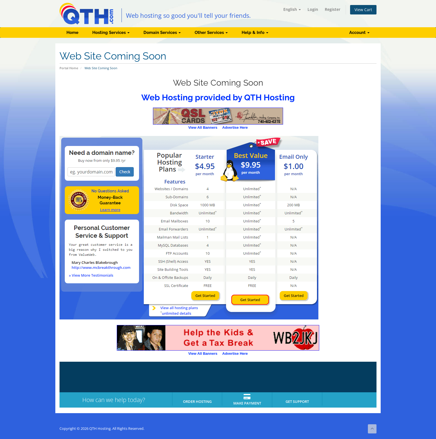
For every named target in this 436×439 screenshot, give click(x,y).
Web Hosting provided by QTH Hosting (218, 97)
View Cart (363, 9)
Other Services (211, 32)
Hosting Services (111, 32)
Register (332, 9)
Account (359, 32)
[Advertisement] (354, 226)
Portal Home (69, 68)
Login (313, 9)
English (292, 9)
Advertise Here (235, 127)
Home (72, 32)
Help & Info (255, 32)
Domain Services (162, 32)
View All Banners (202, 127)
